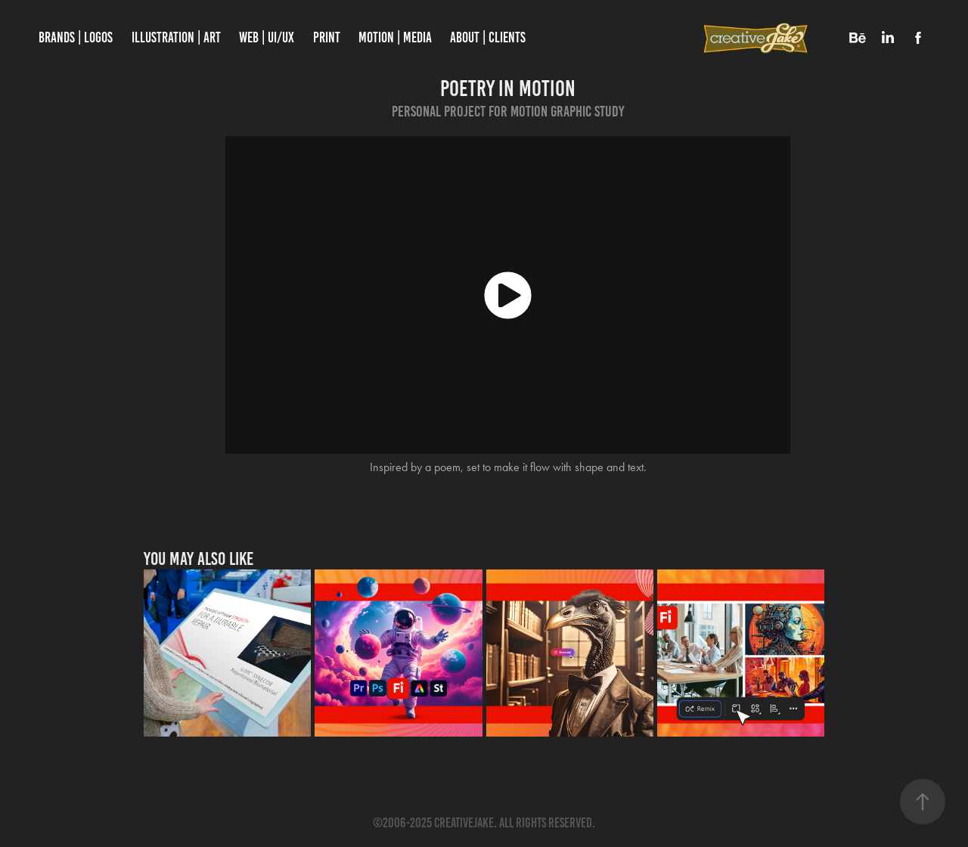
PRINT (326, 37)
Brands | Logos (76, 37)
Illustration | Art (176, 37)
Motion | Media (395, 37)
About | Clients (488, 37)
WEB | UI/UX (266, 37)
